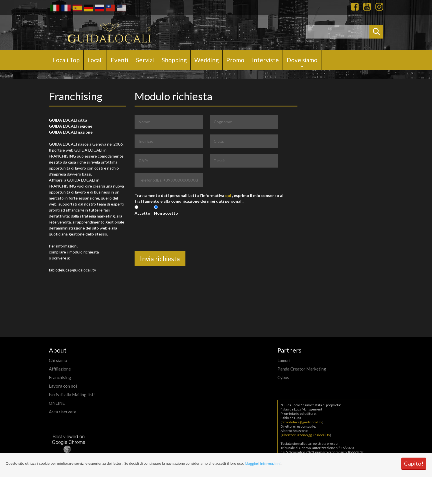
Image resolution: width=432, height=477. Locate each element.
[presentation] (178, 240)
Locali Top (66, 59)
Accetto (142, 213)
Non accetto (166, 213)
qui (228, 195)
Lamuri (283, 360)
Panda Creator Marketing (301, 368)
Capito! (413, 463)
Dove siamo (302, 59)
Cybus (283, 377)
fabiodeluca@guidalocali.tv (302, 422)
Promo (235, 59)
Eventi (119, 59)
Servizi (145, 59)
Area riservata (62, 411)
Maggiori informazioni (263, 463)
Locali (95, 59)
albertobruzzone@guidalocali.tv (306, 435)
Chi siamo (58, 360)
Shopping (174, 59)
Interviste (265, 59)
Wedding (206, 59)
